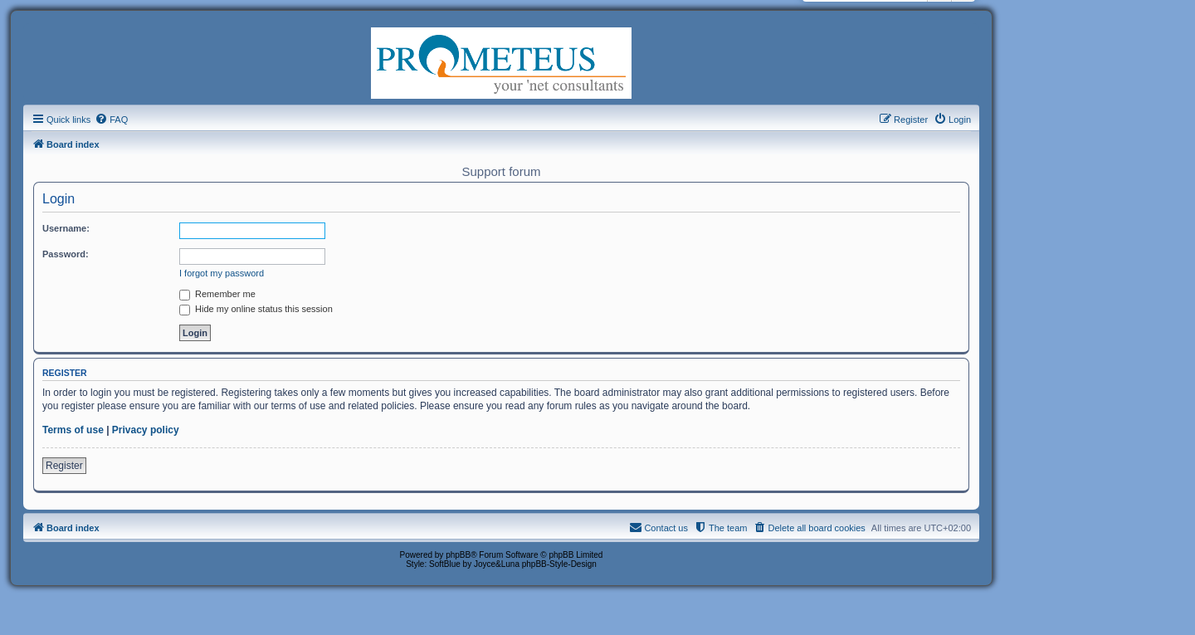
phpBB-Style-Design (559, 564)
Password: (65, 254)
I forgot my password (221, 273)
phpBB (458, 554)
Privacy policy (145, 430)
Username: (66, 228)
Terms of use (73, 430)
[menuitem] (111, 119)
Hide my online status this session (256, 309)
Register (64, 465)
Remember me (217, 294)
